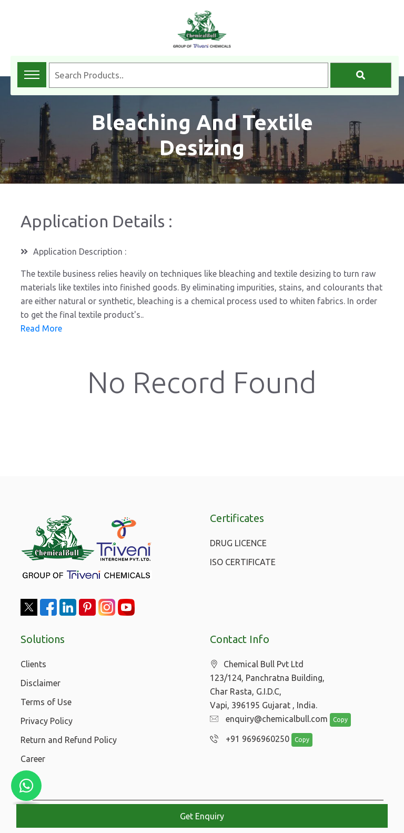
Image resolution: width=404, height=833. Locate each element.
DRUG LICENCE (238, 543)
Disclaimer (40, 683)
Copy (335, 720)
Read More (41, 328)
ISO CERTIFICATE (243, 562)
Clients (33, 664)
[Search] (360, 75)
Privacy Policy (47, 721)
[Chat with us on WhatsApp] (26, 785)
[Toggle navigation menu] (31, 74)
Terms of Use (46, 702)
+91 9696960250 (247, 739)
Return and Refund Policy (69, 740)
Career (33, 759)
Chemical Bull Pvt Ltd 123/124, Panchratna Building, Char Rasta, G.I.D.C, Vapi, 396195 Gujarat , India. (267, 684)
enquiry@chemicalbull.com (266, 719)
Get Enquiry (202, 816)
